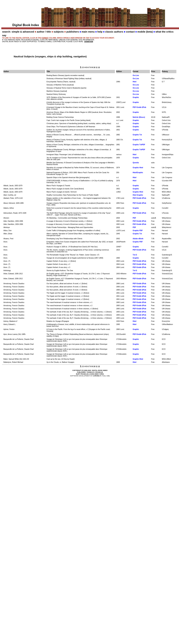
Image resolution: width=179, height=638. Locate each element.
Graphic (136, 97)
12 (99, 67)
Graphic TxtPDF (139, 145)
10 (94, 67)
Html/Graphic (138, 172)
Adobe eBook (138, 239)
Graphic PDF (138, 230)
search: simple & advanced (18, 31)
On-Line (136, 75)
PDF (134, 218)
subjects (59, 31)
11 (96, 67)
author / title (44, 31)
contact (130, 31)
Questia (136, 163)
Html (134, 82)
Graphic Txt (137, 135)
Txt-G (135, 255)
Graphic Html (138, 168)
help (100, 31)
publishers (72, 31)
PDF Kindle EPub (139, 107)
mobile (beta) (145, 31)
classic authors (114, 31)
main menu (88, 31)
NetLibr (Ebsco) (139, 117)
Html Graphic (138, 195)
